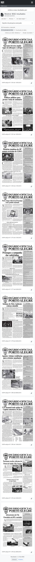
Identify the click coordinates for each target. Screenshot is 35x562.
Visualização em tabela (20, 30)
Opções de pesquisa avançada (12, 23)
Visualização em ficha (7, 30)
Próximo (20, 559)
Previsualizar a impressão (8, 27)
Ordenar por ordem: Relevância (12, 32)
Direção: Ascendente (28, 32)
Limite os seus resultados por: (17, 10)
